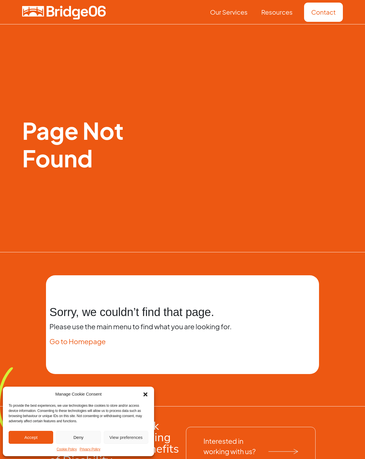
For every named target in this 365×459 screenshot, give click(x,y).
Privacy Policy (90, 449)
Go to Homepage (77, 341)
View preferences (126, 437)
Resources (277, 12)
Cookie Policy (67, 449)
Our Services (228, 12)
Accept (31, 437)
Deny (78, 437)
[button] (145, 394)
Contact (323, 12)
